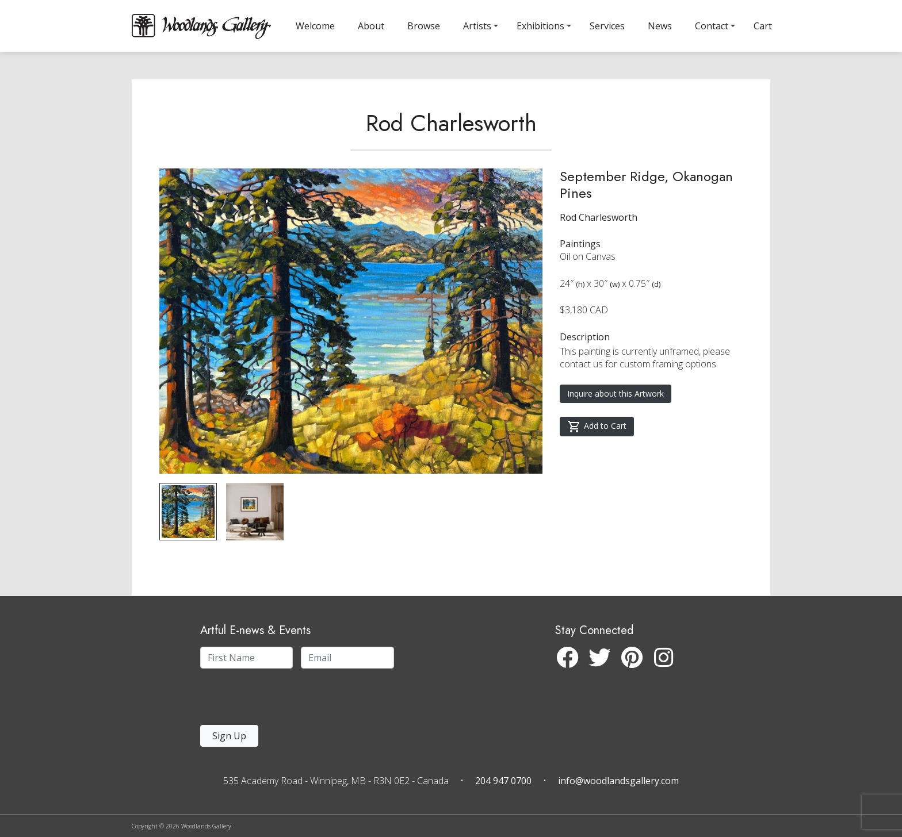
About (371, 26)
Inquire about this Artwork (615, 393)
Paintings (580, 243)
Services (607, 26)
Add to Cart (596, 426)
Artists (477, 26)
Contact (711, 26)
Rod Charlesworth (451, 123)
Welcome (315, 26)
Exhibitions (540, 26)
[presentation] (271, 700)
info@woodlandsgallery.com (618, 780)
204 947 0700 (503, 780)
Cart (763, 26)
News (660, 26)
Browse (423, 26)
